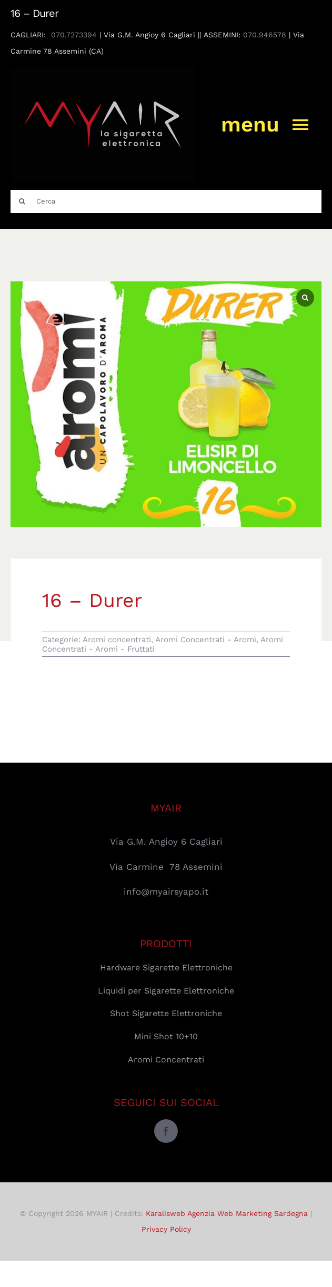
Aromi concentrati (117, 639)
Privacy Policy (166, 1229)
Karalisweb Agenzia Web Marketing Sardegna (227, 1213)
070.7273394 (74, 35)
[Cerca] (166, 201)
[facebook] (166, 1131)
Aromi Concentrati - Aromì (205, 639)
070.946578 (264, 35)
